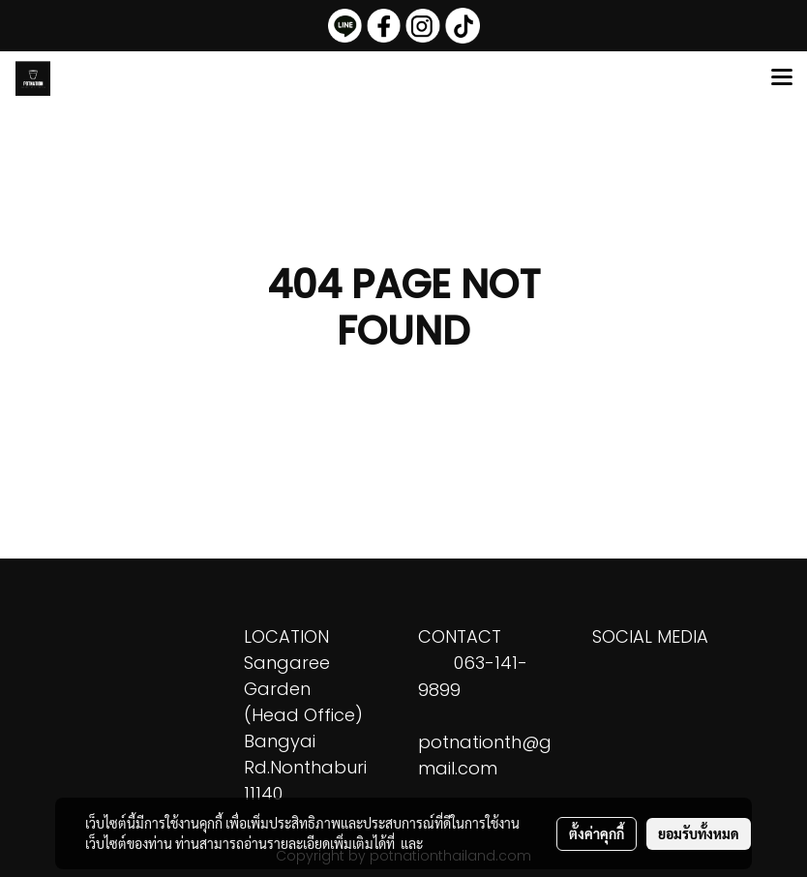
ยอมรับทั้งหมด (698, 833)
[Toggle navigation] (782, 78)
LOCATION (286, 636)
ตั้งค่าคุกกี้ (596, 833)
